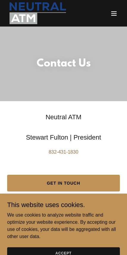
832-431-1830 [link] (64, 151)
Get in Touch (63, 183)
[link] (38, 13)
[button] (114, 13)
